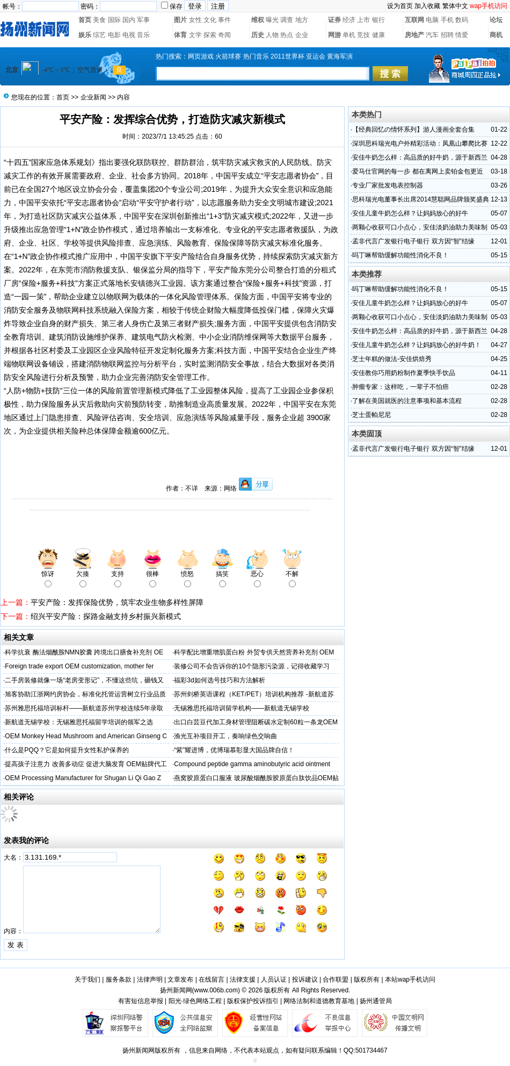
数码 (461, 20)
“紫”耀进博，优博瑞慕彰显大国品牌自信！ (234, 750)
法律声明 (150, 979)
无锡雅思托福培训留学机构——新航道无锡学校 (241, 708)
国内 (128, 20)
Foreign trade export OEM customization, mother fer (79, 666)
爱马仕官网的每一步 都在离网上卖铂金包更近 (417, 171)
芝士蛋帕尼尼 (371, 415)
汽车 (432, 35)
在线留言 (211, 979)
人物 (272, 35)
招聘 (447, 35)
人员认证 (274, 979)
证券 (334, 20)
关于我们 (87, 979)
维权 (257, 20)
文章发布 (180, 979)
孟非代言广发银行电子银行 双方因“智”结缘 (413, 241)
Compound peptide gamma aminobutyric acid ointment (252, 764)
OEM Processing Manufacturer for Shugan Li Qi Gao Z (83, 778)
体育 (180, 35)
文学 (195, 35)
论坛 (496, 20)
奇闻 (224, 35)
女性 (195, 20)
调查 (286, 20)
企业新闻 (93, 97)
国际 (114, 20)
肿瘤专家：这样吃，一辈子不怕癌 (400, 387)
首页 (84, 20)
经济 (349, 20)
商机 (496, 35)
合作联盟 (335, 979)
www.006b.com (216, 990)
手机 (447, 20)
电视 (128, 35)
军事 (143, 20)
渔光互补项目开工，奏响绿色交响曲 (225, 736)
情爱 (461, 35)
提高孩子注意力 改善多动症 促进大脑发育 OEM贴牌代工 (85, 764)
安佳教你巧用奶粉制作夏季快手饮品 (403, 373)
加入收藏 (427, 6)
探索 (209, 35)
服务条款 (119, 979)
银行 (378, 20)
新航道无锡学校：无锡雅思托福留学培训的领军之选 (79, 722)
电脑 (432, 20)
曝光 (272, 20)
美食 (99, 20)
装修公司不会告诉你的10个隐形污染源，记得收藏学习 (251, 666)
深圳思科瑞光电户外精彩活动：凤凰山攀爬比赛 (419, 143)
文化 (209, 20)
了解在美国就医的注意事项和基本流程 (407, 401)
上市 (363, 20)
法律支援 (243, 979)
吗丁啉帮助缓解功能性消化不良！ (400, 255)
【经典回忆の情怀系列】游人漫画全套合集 (413, 129)
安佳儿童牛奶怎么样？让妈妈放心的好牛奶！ (416, 345)
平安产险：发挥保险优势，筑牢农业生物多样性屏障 (117, 602)
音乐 (143, 35)
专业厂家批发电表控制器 (387, 185)
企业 (301, 35)
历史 (257, 35)
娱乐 (84, 35)
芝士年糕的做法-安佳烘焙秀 (392, 359)
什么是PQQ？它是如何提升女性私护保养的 (67, 750)
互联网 (414, 20)
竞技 (363, 35)
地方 (301, 20)
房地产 (414, 35)
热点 (286, 35)
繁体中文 (455, 6)
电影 (114, 35)
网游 (334, 35)
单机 (349, 35)
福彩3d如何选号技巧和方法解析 (219, 680)
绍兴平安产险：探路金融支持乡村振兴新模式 (106, 616)
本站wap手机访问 (410, 979)
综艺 (99, 35)
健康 (378, 35)
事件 (224, 20)
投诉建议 (305, 979)
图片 (180, 20)
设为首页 (400, 6)
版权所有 (367, 979)
